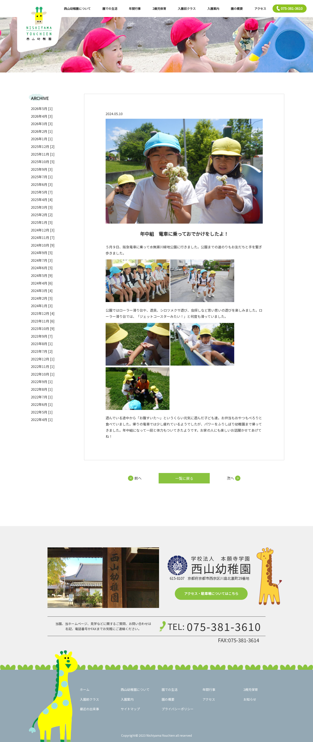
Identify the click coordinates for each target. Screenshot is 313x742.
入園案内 (213, 8)
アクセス (260, 8)
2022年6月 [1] (42, 404)
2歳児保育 (159, 8)
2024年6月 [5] (42, 267)
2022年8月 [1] (42, 389)
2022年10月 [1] (43, 374)
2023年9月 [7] (42, 336)
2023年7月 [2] (42, 351)
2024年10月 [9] (43, 245)
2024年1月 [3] (42, 305)
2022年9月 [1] (42, 381)
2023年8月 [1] (42, 343)
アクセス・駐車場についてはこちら (211, 593)
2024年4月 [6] (42, 283)
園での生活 (109, 8)
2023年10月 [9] (43, 328)
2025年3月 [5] (42, 207)
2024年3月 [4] (42, 290)
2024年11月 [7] (43, 237)
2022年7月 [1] (42, 396)
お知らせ (249, 699)
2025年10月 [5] (43, 161)
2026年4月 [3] (42, 116)
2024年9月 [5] (42, 252)
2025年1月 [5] (42, 222)
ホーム (84, 689)
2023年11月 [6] (43, 321)
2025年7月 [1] (42, 176)
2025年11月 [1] (43, 154)
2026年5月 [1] (42, 108)
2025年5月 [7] (42, 192)
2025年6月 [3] (42, 184)
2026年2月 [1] (42, 131)
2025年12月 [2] (43, 146)
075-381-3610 (224, 626)
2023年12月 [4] (43, 313)
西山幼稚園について (77, 8)
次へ (230, 478)
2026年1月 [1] (42, 138)
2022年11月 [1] (43, 366)
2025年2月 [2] (42, 214)
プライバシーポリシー (178, 709)
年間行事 (135, 8)
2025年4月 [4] (42, 199)
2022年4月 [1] (42, 419)
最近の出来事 (89, 709)
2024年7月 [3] (42, 260)
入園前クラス (187, 8)
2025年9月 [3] (42, 169)
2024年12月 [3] (43, 230)
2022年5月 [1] (42, 412)
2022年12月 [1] (43, 359)
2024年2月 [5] (42, 298)
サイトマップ (130, 709)
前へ (138, 478)
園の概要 (237, 8)
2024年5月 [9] (42, 275)
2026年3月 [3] (42, 123)
